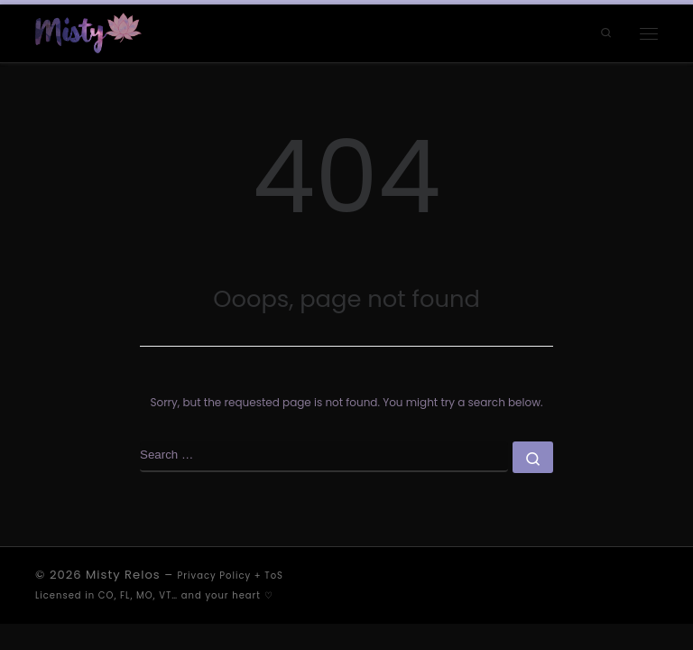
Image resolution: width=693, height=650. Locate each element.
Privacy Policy (215, 575)
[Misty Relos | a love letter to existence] (88, 32)
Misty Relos (123, 574)
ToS (273, 575)
